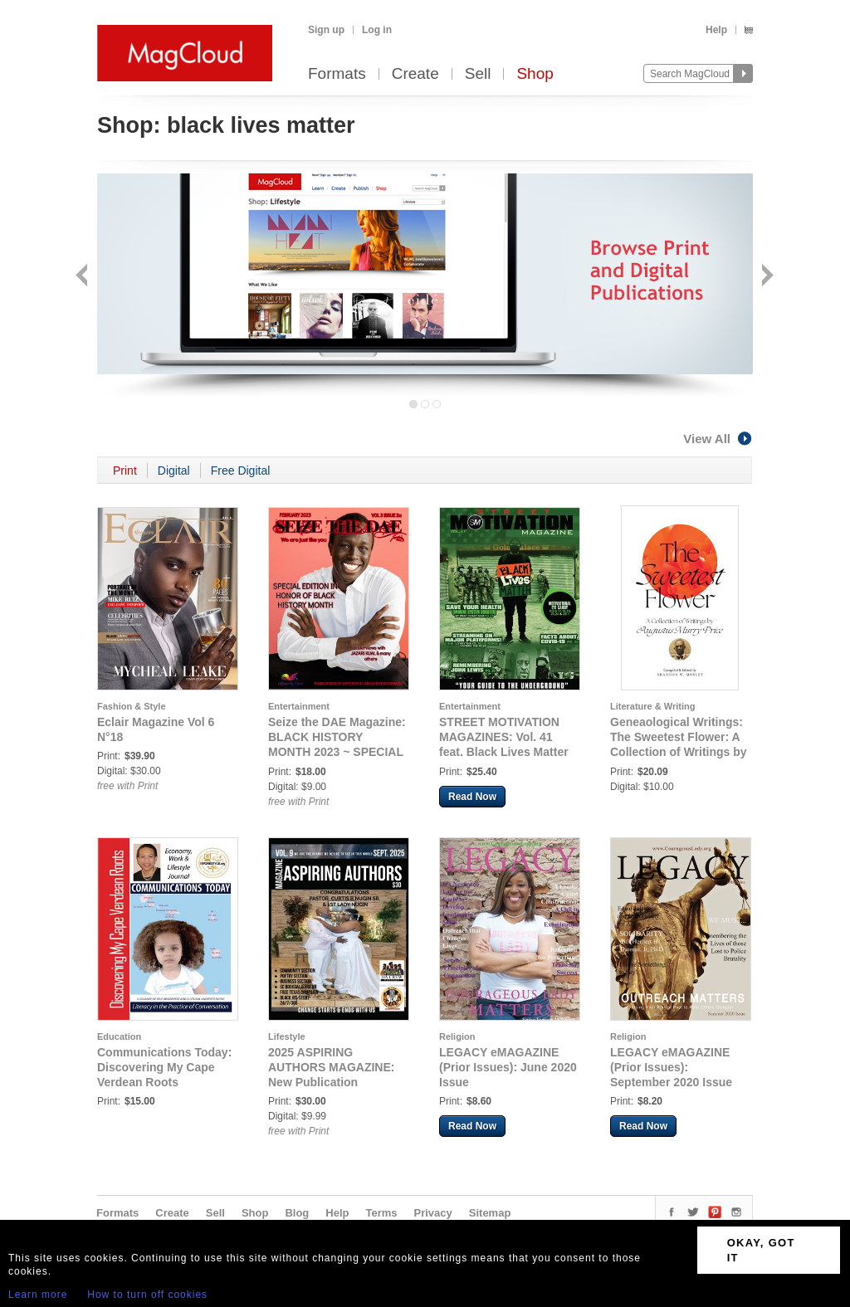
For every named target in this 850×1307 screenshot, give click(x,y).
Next (766, 276)
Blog (297, 1213)
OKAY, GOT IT (761, 1250)
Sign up (326, 30)
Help (716, 30)
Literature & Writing (652, 706)
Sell (478, 74)
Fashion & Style (131, 706)
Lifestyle (286, 1036)
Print (125, 470)
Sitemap (490, 1213)
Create (415, 74)
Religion (457, 1036)
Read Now (472, 796)
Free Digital (241, 470)
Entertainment (299, 706)
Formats (337, 74)
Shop (534, 74)
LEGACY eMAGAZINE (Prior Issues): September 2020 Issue (671, 1067)
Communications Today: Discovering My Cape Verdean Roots (164, 1067)
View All (718, 439)
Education (119, 1036)
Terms (381, 1213)
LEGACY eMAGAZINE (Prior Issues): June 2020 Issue (508, 1067)
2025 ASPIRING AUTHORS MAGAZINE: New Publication (331, 1067)
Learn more (37, 1294)
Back (83, 276)
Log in (377, 30)
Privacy (433, 1213)
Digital (174, 470)
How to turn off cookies (147, 1294)
